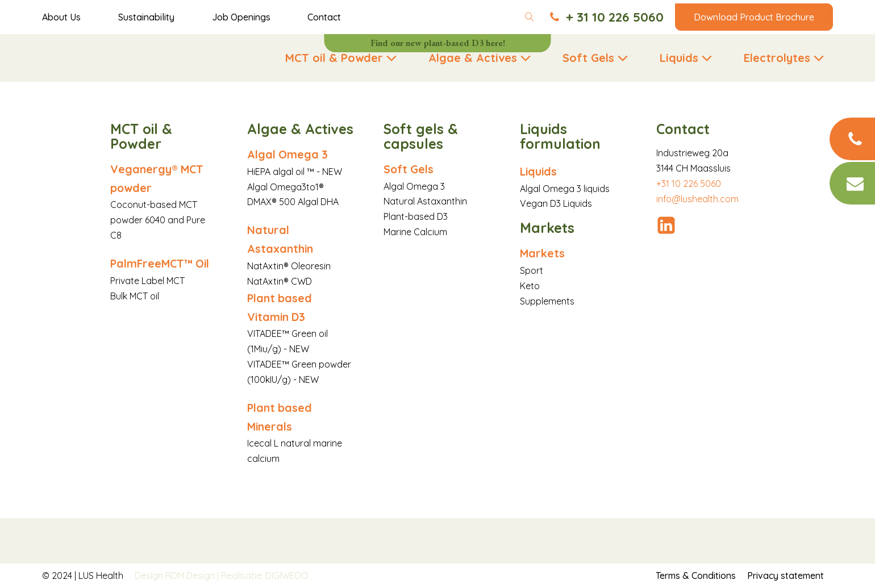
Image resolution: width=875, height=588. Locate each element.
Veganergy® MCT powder (156, 178)
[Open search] (530, 17)
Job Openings (241, 17)
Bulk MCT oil (134, 296)
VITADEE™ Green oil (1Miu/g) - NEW (287, 341)
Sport (531, 270)
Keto (530, 285)
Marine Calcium (415, 231)
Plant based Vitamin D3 (279, 307)
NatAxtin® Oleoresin (289, 266)
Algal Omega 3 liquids (565, 188)
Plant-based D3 (416, 216)
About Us (61, 17)
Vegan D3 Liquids (556, 203)
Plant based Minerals (279, 417)
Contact (324, 17)
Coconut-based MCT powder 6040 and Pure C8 (157, 220)
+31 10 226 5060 (688, 183)
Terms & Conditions (696, 575)
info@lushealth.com (697, 199)
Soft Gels (409, 169)
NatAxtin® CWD (279, 281)
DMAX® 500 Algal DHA (293, 201)
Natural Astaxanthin (280, 239)
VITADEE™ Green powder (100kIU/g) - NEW (299, 371)
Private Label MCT (147, 280)
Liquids (538, 171)
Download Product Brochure (754, 17)
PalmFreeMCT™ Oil (159, 263)
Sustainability (146, 17)
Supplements (547, 301)
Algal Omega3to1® (285, 187)
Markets (542, 253)
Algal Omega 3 (287, 154)
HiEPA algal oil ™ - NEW (294, 171)
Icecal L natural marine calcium (294, 450)
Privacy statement (785, 575)
